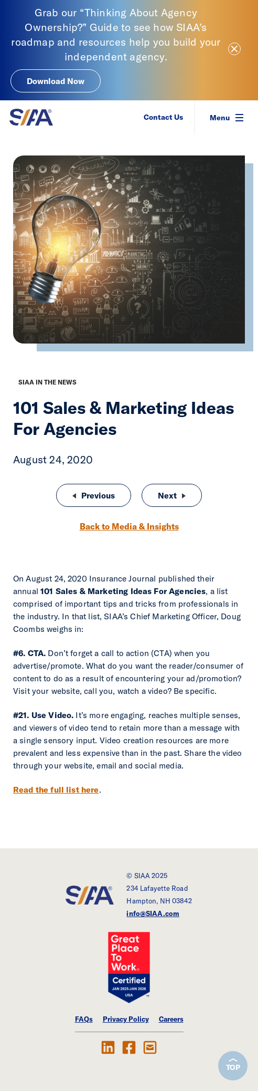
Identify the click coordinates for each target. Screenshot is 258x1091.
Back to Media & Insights (129, 526)
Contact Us (163, 117)
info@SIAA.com (152, 913)
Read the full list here (56, 789)
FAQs (84, 1019)
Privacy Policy (126, 1019)
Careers (171, 1019)
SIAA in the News (47, 382)
